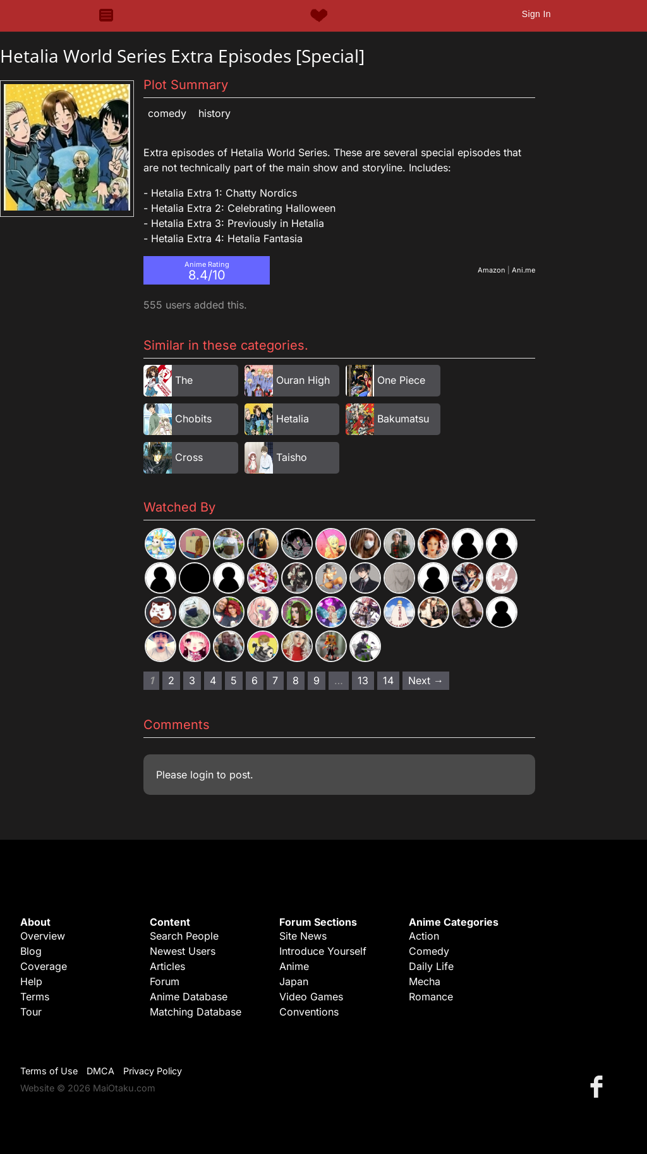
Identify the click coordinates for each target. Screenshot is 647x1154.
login (202, 774)
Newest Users (182, 951)
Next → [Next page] (426, 680)
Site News (303, 936)
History (214, 113)
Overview (42, 936)
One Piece (401, 380)
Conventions (309, 1011)
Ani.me (523, 270)
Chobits (193, 418)
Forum (164, 981)
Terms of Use (49, 1070)
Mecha (424, 981)
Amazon (491, 270)
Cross (189, 457)
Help (31, 981)
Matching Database (195, 1011)
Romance (431, 996)
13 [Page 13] (363, 680)
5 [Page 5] (234, 680)
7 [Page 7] (275, 680)
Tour (31, 1011)
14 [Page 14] (388, 680)
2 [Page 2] (171, 680)
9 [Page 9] (316, 680)
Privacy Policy (152, 1070)
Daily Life (431, 966)
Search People (184, 936)
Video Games (311, 996)
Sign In (536, 14)
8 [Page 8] (296, 680)
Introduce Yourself (322, 951)
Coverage (43, 966)
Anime (294, 966)
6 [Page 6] (254, 680)
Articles (167, 966)
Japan (293, 981)
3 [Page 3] (192, 680)
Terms (34, 996)
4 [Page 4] (213, 680)
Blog (31, 951)
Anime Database (188, 996)
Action (424, 936)
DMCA (100, 1070)
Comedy (167, 113)
